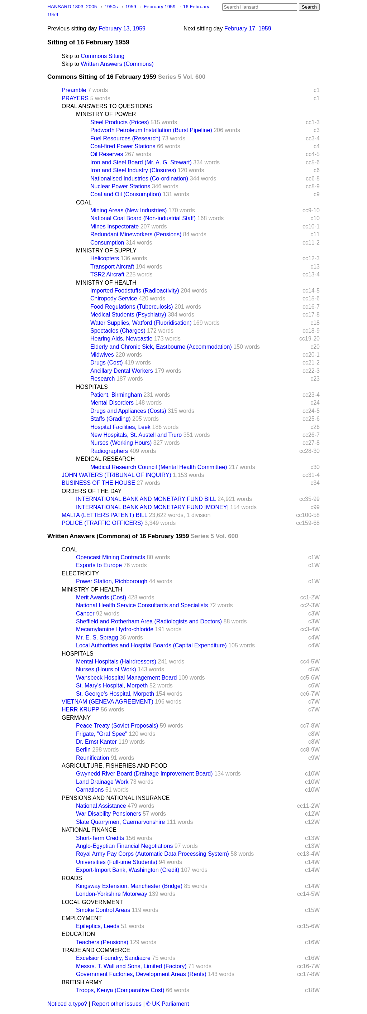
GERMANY (76, 718)
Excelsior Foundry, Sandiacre (113, 958)
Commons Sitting (102, 56)
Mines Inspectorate (114, 226)
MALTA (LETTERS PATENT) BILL (104, 515)
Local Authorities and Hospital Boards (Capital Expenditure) (151, 645)
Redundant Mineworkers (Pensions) (135, 234)
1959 (131, 6)
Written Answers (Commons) (117, 64)
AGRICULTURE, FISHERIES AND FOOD (114, 766)
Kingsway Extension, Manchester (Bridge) (129, 886)
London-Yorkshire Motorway (111, 894)
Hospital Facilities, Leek (120, 427)
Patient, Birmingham (116, 395)
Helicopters (104, 258)
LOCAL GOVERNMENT (92, 902)
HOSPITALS (92, 387)
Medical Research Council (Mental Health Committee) (158, 467)
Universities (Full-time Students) (116, 862)
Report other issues (117, 1004)
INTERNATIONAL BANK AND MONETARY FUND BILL (146, 499)
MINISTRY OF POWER (106, 114)
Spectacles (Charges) (118, 331)
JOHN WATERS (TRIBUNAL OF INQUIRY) (116, 475)
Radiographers (109, 451)
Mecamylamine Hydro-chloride (114, 629)
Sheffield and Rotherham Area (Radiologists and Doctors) (149, 621)
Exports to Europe (99, 565)
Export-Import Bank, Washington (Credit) (127, 870)
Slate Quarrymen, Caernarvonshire (120, 822)
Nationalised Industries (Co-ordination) (139, 178)
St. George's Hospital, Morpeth (115, 694)
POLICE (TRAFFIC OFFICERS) (102, 523)
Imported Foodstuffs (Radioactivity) (134, 291)
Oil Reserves (106, 154)
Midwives (102, 355)
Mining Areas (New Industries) (128, 210)
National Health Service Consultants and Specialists (142, 605)
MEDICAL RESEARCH (105, 459)
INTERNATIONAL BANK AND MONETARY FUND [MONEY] (152, 507)
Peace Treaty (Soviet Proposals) (117, 726)
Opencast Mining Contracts (110, 557)
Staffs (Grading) (110, 419)
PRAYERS (75, 98)
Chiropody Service (113, 298)
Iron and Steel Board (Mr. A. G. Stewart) (141, 162)
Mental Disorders (112, 403)
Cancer (85, 613)
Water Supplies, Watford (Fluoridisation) (140, 323)
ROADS (72, 878)
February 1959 (160, 6)
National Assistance (101, 806)
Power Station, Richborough (111, 581)
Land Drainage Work (102, 782)
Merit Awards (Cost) (101, 597)
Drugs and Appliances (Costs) (128, 411)
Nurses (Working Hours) (121, 443)
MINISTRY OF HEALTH (106, 283)
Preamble (74, 90)
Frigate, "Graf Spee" (101, 734)
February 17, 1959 (247, 28)
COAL (84, 202)
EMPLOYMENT (82, 918)
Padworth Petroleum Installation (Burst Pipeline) (151, 130)
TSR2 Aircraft (107, 274)
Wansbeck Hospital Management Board (126, 678)
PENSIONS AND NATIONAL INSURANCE (116, 798)
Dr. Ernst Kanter (96, 742)
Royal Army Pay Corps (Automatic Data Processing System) (152, 854)
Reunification (92, 758)
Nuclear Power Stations (120, 186)
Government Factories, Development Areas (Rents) (141, 974)
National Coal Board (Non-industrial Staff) (143, 218)
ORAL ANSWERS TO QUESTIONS (107, 106)
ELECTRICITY (80, 573)
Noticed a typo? (67, 1004)
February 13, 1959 (122, 28)
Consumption (107, 243)
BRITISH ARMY (82, 982)
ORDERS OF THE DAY (91, 491)
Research (102, 379)
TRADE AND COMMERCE (96, 950)
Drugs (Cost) (106, 362)
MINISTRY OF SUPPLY (106, 250)
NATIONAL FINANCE (89, 830)
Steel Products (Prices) (119, 122)
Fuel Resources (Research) (125, 138)
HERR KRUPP (80, 709)
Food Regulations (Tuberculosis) (131, 307)
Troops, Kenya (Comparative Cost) (120, 990)
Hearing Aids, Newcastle (121, 338)
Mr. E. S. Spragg (97, 637)
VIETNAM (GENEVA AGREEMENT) (107, 702)
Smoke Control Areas (103, 910)
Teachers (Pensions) (102, 942)
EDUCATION (78, 934)
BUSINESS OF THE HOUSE (98, 483)
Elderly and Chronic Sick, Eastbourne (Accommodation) (161, 347)
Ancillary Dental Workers (121, 371)
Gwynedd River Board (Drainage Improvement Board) (144, 774)
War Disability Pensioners (108, 814)
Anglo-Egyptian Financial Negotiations (124, 846)
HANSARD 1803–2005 (72, 6)
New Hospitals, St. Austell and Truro (136, 435)
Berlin (83, 750)
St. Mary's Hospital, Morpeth (112, 685)
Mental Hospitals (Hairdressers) (116, 661)
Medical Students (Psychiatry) (128, 315)
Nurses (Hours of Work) (106, 669)
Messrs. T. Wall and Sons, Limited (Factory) (131, 966)
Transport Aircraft (112, 267)
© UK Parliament (167, 1004)
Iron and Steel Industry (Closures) (133, 170)
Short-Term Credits (100, 838)
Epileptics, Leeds (97, 926)
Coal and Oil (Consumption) (125, 194)
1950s (111, 6)
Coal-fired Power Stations (122, 146)
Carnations (90, 790)
